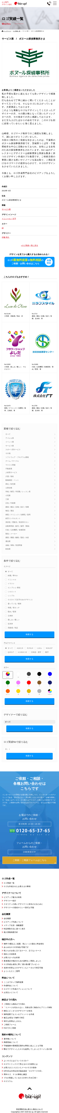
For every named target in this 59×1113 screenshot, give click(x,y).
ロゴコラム (8, 1081)
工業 (7, 499)
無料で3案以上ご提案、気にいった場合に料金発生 (24, 944)
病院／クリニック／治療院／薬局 (17, 514)
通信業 (7, 541)
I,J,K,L (39, 648)
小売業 (7, 495)
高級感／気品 (13, 628)
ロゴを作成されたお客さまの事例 (17, 886)
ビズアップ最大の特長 (13, 897)
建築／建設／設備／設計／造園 (17, 507)
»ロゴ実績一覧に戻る (29, 245)
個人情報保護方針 (11, 932)
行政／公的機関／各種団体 (15, 530)
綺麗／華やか (13, 575)
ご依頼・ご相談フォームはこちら (30, 860)
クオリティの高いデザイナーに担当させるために (23, 904)
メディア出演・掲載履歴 (13, 925)
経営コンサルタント (12, 518)
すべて (7, 434)
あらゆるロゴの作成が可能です (16, 947)
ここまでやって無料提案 (13, 982)
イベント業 (9, 442)
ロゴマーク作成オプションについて (18, 989)
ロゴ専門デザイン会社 (15, 3)
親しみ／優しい (14, 619)
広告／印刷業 (10, 503)
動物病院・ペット (12, 480)
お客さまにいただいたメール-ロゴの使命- (20, 1067)
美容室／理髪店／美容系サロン (17, 522)
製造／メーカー (11, 534)
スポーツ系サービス (12, 449)
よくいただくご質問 (12, 971)
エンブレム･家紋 (14, 587)
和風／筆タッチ (14, 607)
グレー (29, 675)
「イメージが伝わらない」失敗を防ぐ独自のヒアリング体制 (28, 1007)
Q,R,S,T (11, 652)
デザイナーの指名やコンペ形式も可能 (19, 907)
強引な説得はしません (13, 1021)
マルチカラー (50, 692)
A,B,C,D (20, 648)
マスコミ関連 (10, 465)
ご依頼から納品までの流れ (14, 1004)
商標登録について (11, 1042)
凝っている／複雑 (14, 603)
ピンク (18, 683)
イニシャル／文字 (9, 219)
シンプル (11, 595)
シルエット (12, 591)
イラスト (11, 583)
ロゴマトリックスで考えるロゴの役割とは (21, 1064)
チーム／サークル (12, 461)
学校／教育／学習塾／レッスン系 (17, 491)
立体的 (10, 615)
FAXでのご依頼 (10, 1028)
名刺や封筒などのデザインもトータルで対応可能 (23, 968)
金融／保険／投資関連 (13, 545)
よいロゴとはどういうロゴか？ (16, 1061)
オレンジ (8, 692)
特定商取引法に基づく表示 (14, 929)
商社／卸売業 (10, 484)
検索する (29, 634)
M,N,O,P (49, 648)
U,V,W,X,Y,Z (22, 652)
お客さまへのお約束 (12, 957)
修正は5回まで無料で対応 (14, 1018)
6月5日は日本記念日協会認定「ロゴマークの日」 (23, 1071)
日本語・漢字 (36, 652)
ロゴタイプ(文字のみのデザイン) (20, 599)
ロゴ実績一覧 (16, 31)
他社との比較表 (10, 954)
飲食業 (7, 549)
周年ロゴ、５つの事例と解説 (15, 1074)
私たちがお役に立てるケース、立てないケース (22, 950)
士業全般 (8, 488)
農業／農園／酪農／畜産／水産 (17, 537)
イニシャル (12, 579)
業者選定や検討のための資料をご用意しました (22, 961)
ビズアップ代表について (13, 922)
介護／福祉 (9, 476)
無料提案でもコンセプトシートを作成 (19, 1014)
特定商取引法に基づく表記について (29, 1109)
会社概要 (7, 918)
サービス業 (9, 446)
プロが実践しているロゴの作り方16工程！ (21, 1078)
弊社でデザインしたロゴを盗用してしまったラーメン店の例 (28, 1049)
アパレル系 (9, 438)
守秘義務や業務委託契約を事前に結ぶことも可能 (23, 1046)
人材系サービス (11, 472)
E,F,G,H (30, 648)
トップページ (7, 31)
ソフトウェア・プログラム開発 (17, 457)
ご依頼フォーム (10, 1024)
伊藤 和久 (5, 237)
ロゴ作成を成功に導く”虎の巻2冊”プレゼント (22, 964)
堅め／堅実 (12, 611)
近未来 (10, 624)
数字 (47, 652)
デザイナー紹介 (10, 901)
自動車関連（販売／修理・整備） (17, 526)
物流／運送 (9, 511)
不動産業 (8, 468)
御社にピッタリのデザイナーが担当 (18, 1011)
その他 (7, 453)
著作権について (10, 1039)
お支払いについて (11, 992)
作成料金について (11, 985)
